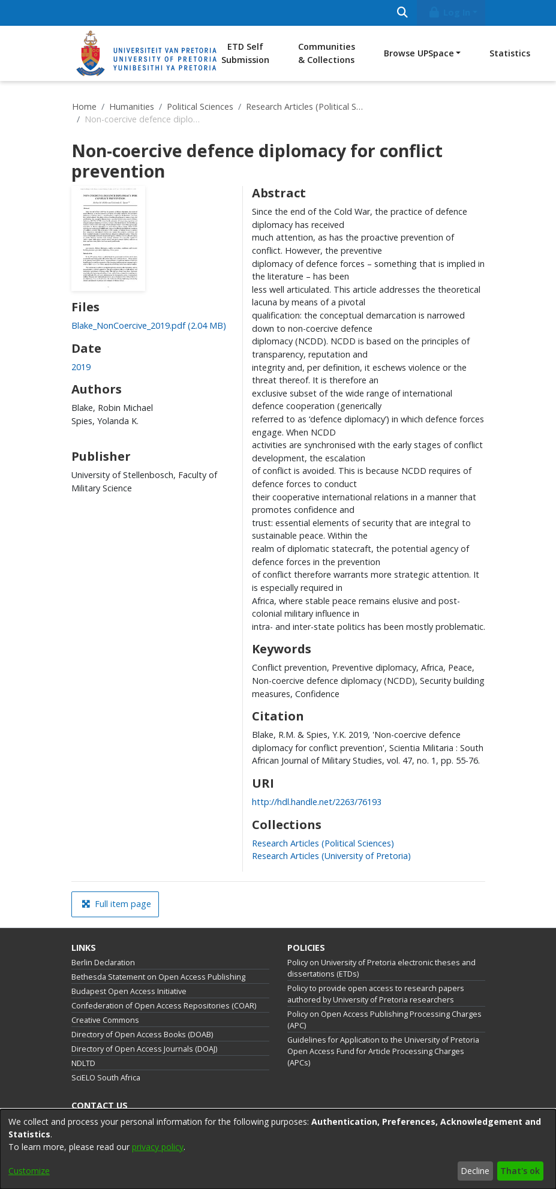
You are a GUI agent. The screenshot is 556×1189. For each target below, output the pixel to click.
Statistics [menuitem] (509, 53)
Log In (448, 12)
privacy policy (158, 1146)
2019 (81, 367)
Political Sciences (200, 106)
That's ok (520, 1170)
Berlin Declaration (103, 962)
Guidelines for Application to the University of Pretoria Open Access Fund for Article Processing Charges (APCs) (383, 1051)
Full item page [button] (116, 903)
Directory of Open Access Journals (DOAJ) (144, 1049)
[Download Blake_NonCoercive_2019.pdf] (148, 325)
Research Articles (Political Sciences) (306, 106)
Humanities (131, 106)
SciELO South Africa (105, 1078)
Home (84, 106)
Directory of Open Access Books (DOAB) (142, 1034)
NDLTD (83, 1063)
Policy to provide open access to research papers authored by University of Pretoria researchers (375, 994)
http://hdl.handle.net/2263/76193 (316, 801)
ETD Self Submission (245, 53)
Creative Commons (105, 1020)
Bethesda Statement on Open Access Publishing (158, 977)
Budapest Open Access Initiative (129, 991)
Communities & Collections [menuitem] (326, 53)
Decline (475, 1170)
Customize (29, 1170)
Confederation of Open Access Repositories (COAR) (163, 1006)
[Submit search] (402, 13)
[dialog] (278, 1149)
